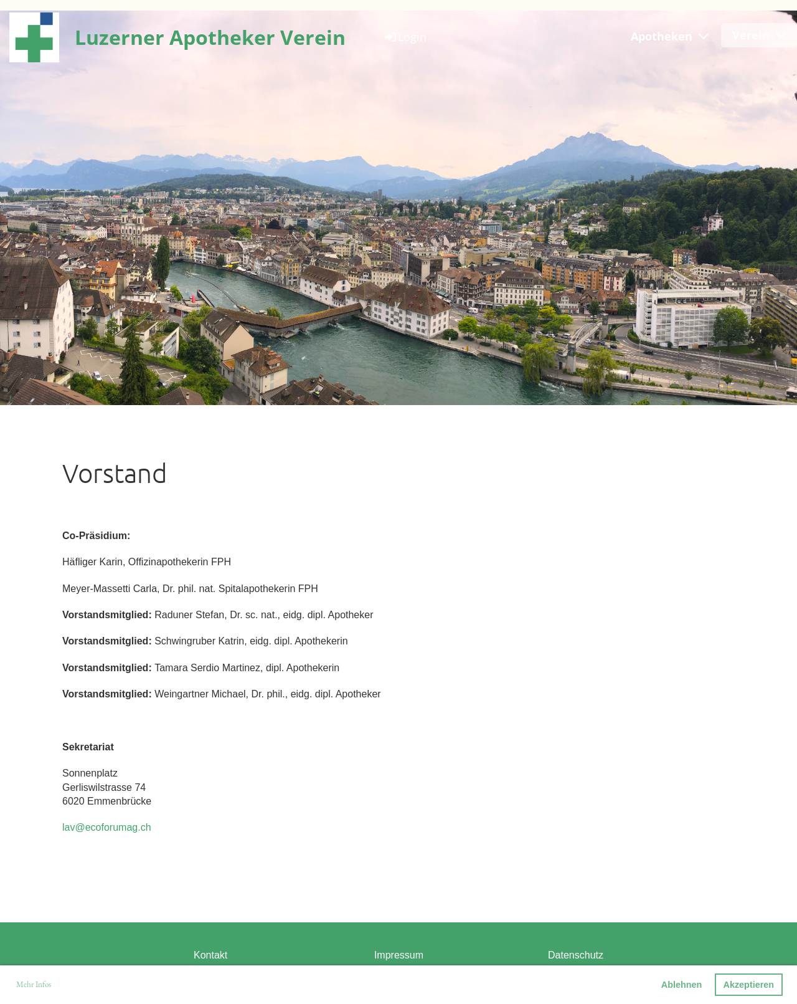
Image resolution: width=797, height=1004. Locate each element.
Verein (759, 34)
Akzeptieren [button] (749, 985)
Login (405, 36)
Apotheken (670, 36)
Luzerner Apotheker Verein (210, 37)
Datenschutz (575, 955)
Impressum (398, 955)
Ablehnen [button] (681, 985)
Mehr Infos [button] (33, 984)
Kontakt (210, 955)
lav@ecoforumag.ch (106, 827)
